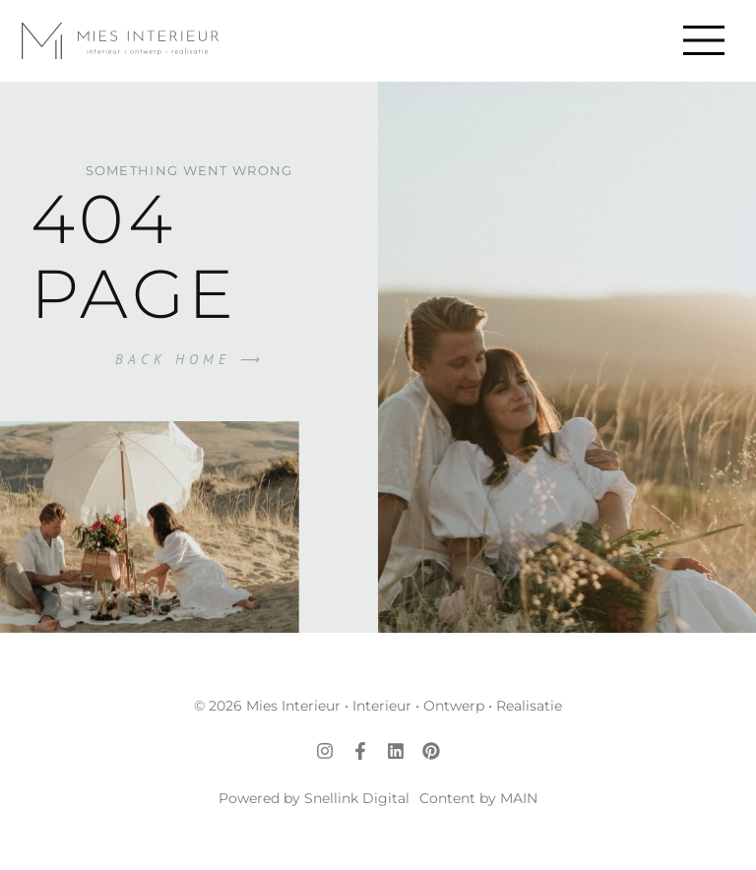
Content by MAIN (478, 798)
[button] (703, 41)
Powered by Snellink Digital (314, 798)
